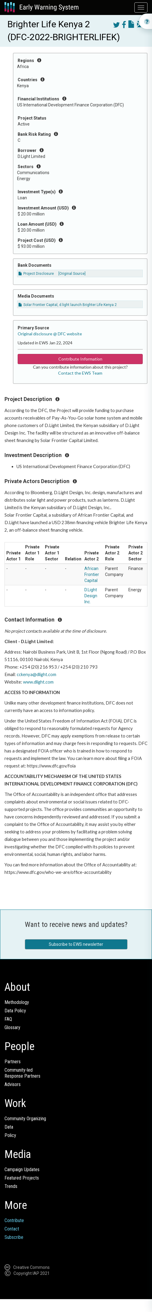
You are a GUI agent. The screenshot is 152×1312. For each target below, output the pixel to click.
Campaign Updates (21, 1169)
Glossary (12, 1027)
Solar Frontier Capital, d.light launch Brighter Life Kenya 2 (68, 305)
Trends (10, 1186)
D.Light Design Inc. (90, 595)
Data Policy (15, 1011)
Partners (12, 1061)
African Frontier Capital (91, 574)
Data (8, 1127)
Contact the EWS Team (80, 372)
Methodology (16, 1002)
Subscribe (13, 1237)
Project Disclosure (36, 274)
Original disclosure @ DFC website (50, 333)
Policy (10, 1135)
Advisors (12, 1084)
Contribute (14, 1220)
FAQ (8, 1019)
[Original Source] (72, 274)
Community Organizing (25, 1118)
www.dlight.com (38, 681)
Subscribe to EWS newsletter (76, 944)
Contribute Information (80, 358)
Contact (11, 1229)
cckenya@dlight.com (36, 674)
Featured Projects (21, 1178)
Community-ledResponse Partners (22, 1073)
